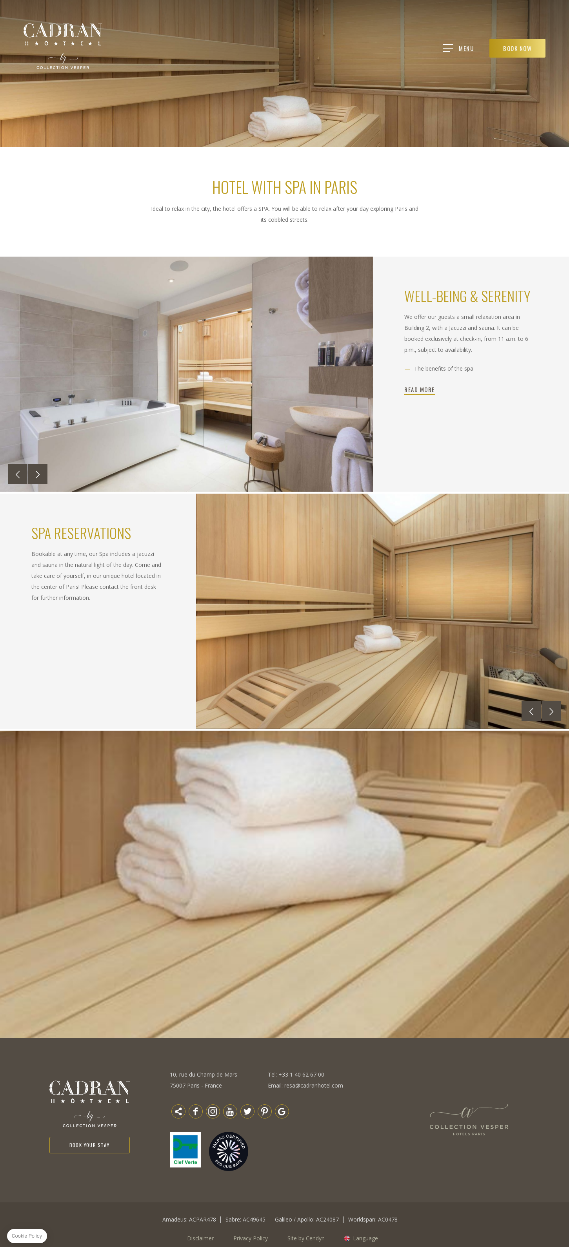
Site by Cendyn (306, 1238)
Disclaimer (200, 1238)
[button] (17, 474)
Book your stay (90, 1146)
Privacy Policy (250, 1238)
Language (365, 1238)
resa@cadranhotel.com (313, 1085)
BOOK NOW (518, 48)
